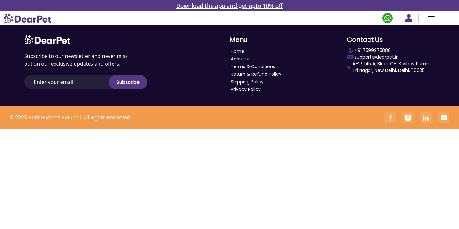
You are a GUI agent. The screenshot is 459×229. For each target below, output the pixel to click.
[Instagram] (408, 117)
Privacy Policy (246, 89)
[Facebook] (390, 117)
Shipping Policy (247, 82)
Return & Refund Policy (256, 74)
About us (241, 59)
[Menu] (431, 18)
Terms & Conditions (253, 66)
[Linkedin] (426, 117)
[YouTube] (443, 117)
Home (237, 51)
